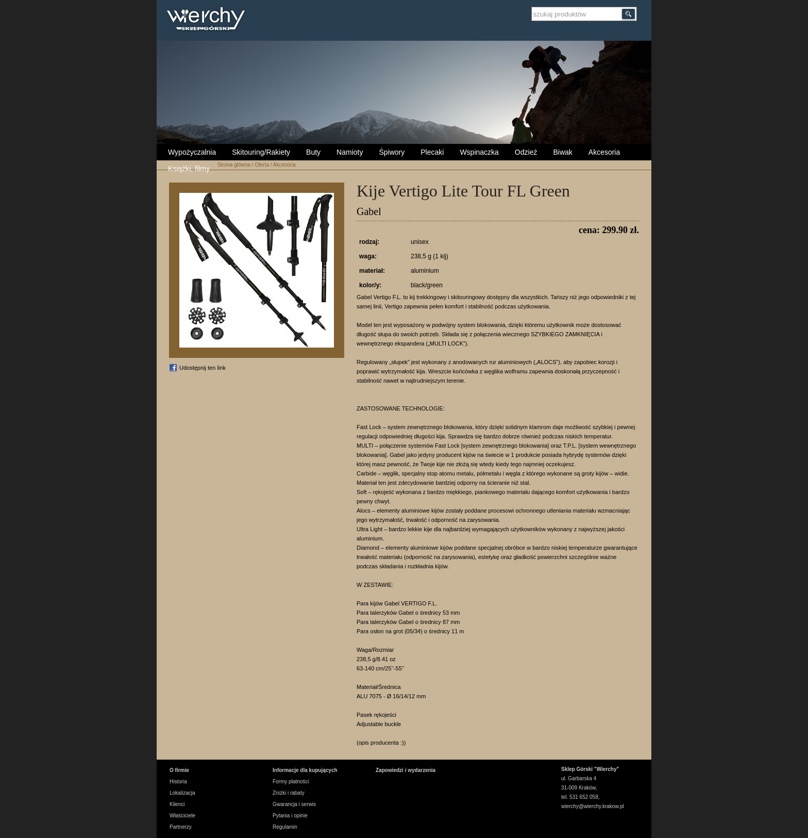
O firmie (179, 770)
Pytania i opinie (290, 815)
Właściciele (182, 815)
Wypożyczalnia (192, 152)
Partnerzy (181, 827)
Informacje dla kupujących (305, 770)
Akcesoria (604, 152)
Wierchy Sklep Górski (208, 20)
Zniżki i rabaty (289, 793)
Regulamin (285, 827)
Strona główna (233, 165)
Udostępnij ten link (202, 368)
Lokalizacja (182, 793)
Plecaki (432, 152)
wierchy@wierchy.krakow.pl (592, 806)
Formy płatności (291, 781)
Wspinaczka (479, 152)
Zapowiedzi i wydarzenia (405, 770)
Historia (178, 781)
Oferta (262, 165)
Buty (313, 152)
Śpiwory (392, 152)
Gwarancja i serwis (294, 804)
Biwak (562, 152)
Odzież (526, 152)
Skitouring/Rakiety (261, 152)
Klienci (177, 804)
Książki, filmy (189, 169)
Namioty (349, 152)
